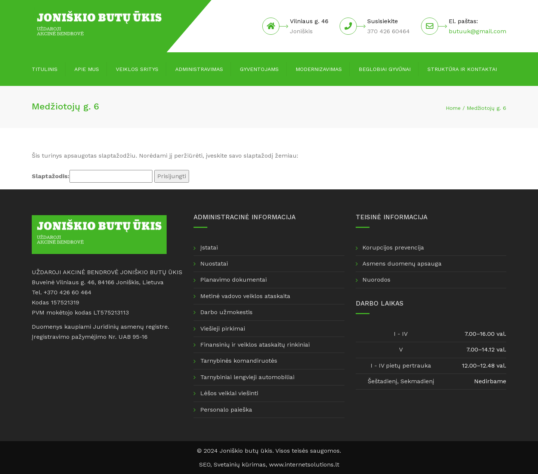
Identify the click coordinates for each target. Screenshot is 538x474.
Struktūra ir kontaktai (462, 69)
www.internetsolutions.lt (304, 464)
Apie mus (86, 69)
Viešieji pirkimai (222, 328)
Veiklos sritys (137, 69)
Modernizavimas (319, 69)
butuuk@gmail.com (477, 31)
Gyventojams (259, 69)
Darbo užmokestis (226, 312)
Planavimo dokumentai (233, 279)
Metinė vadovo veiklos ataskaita (245, 296)
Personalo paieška (226, 409)
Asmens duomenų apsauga (402, 263)
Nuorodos (376, 279)
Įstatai (209, 247)
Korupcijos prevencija (393, 247)
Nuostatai (214, 263)
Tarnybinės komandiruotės (238, 360)
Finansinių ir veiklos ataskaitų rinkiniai (255, 344)
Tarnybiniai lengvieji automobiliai (247, 377)
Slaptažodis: (92, 176)
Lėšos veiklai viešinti (229, 393)
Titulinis (45, 69)
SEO (204, 464)
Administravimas (199, 69)
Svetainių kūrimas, (241, 464)
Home (453, 108)
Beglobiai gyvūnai (385, 69)
